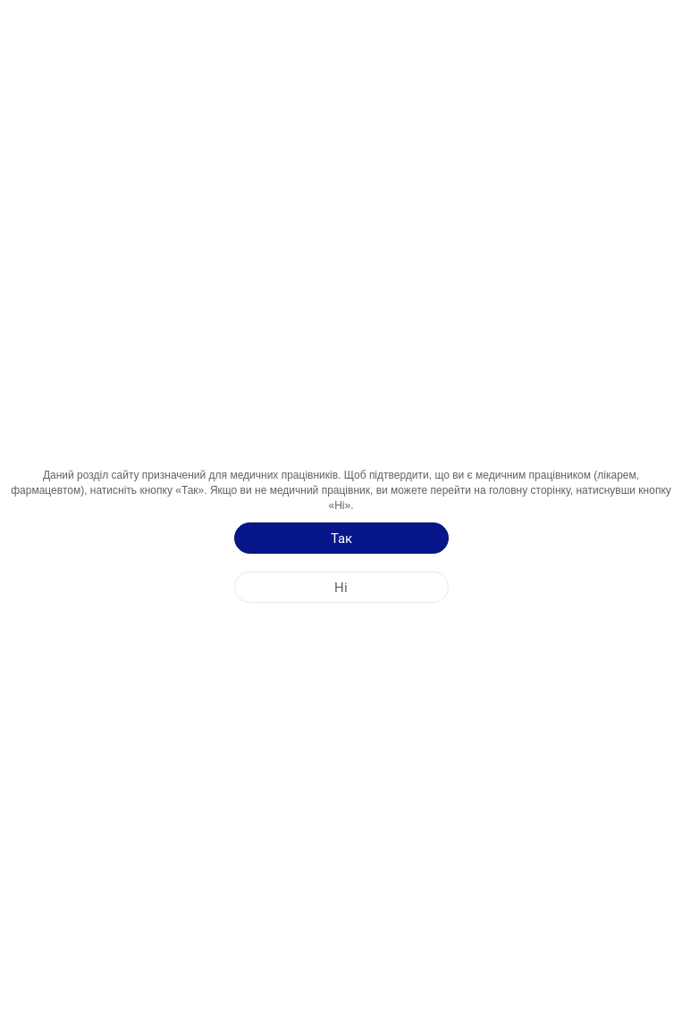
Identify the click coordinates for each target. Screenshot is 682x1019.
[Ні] (341, 587)
